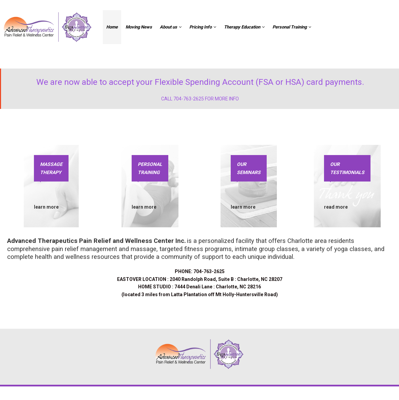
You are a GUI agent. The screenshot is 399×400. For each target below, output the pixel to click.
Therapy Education (244, 27)
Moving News (139, 27)
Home (112, 27)
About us (171, 27)
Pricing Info (202, 27)
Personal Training (291, 27)
